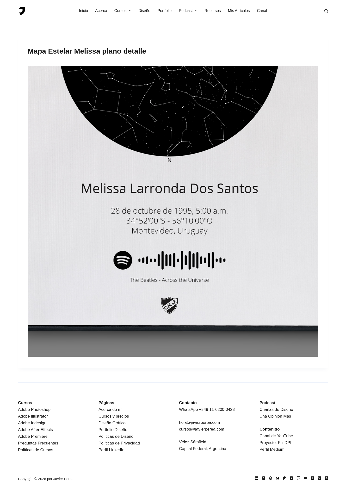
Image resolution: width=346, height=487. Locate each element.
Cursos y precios (114, 416)
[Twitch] (298, 478)
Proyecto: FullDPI (275, 442)
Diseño (144, 11)
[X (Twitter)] (319, 478)
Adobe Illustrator (33, 416)
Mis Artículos (239, 11)
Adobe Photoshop (34, 409)
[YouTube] (291, 478)
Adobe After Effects (35, 429)
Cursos (123, 11)
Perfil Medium (272, 449)
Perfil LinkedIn (111, 450)
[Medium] (277, 478)
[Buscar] (326, 11)
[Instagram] (263, 478)
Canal (262, 11)
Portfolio (165, 11)
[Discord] (305, 478)
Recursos (212, 11)
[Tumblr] (312, 478)
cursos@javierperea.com (201, 429)
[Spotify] (270, 478)
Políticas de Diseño (116, 436)
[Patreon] (284, 478)
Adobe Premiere (33, 436)
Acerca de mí (111, 409)
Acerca (101, 11)
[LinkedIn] (256, 478)
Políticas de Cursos (35, 450)
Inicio (83, 11)
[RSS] (326, 478)
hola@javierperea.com (199, 422)
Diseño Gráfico (112, 423)
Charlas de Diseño (276, 409)
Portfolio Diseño (113, 429)
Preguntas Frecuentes (38, 443)
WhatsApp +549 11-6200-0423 (207, 409)
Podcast (189, 11)
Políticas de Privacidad (119, 443)
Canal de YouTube (276, 436)
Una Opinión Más (275, 416)
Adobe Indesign (32, 423)
